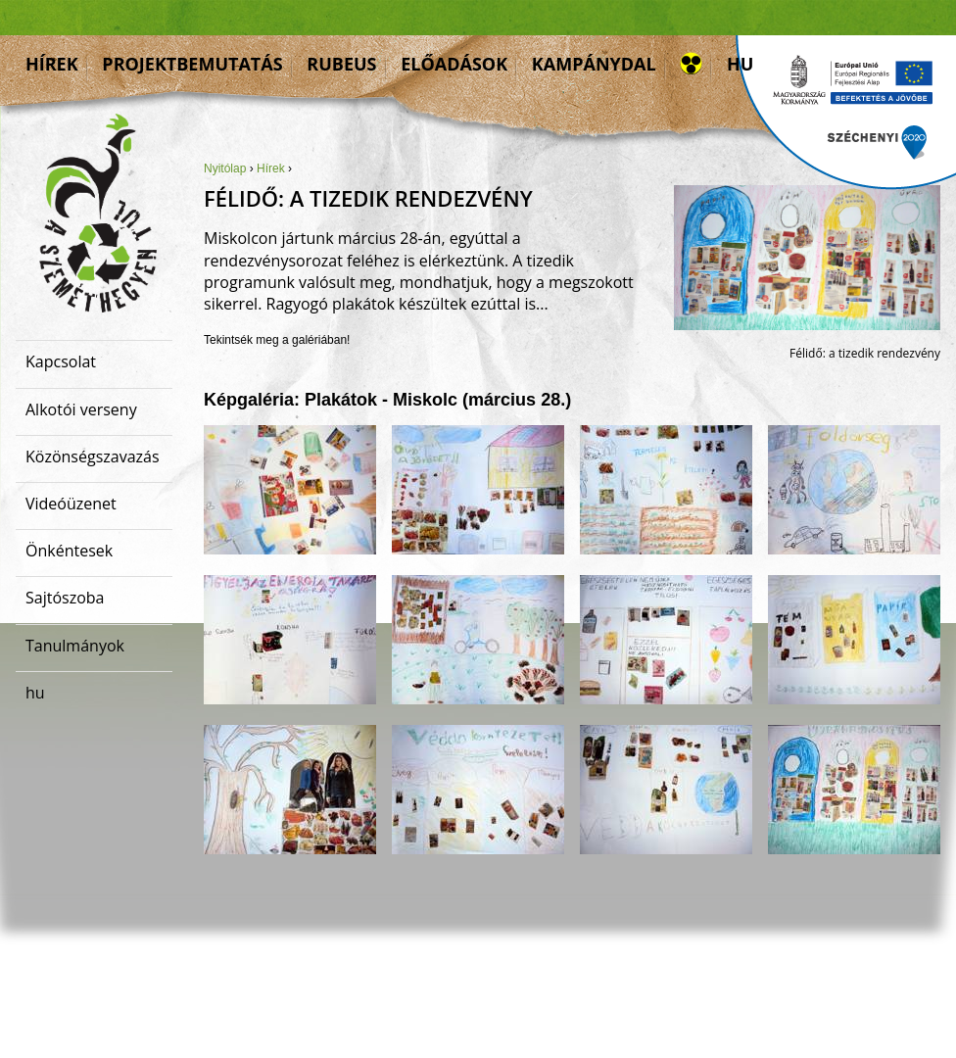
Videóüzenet (71, 503)
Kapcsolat (60, 361)
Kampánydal (594, 63)
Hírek (51, 63)
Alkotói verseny (81, 409)
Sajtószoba (64, 597)
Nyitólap (225, 168)
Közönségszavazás (92, 456)
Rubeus (341, 63)
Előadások (454, 63)
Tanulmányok (74, 645)
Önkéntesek (69, 550)
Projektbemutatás (192, 63)
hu (740, 63)
